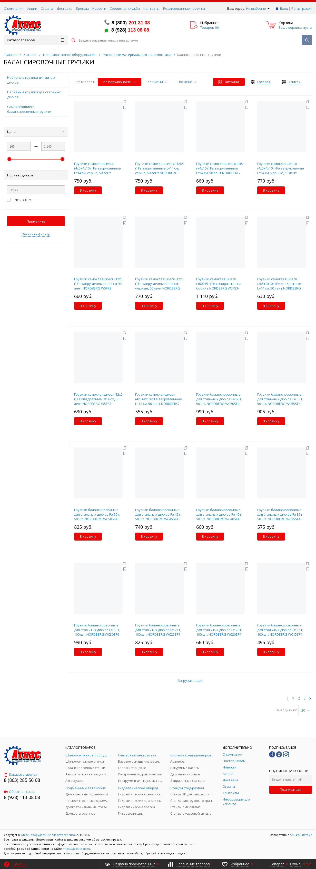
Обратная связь (19, 791)
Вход (284, 8)
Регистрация (301, 8)
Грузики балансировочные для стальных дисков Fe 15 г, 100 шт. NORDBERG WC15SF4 (280, 630)
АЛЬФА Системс (300, 835)
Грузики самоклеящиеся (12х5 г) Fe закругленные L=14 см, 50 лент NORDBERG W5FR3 (98, 284)
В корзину (88, 190)
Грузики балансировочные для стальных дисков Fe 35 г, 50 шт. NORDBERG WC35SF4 (280, 514)
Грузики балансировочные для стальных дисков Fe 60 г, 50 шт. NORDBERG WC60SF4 (219, 399)
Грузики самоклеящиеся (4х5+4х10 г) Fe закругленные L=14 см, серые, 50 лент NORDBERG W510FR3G (97, 170)
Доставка (64, 8)
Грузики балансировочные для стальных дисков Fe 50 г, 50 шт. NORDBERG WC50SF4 (97, 514)
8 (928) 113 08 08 (22, 797)
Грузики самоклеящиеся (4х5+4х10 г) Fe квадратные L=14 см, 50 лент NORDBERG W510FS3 (279, 286)
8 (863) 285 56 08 (22, 780)
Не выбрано (258, 8)
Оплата (47, 8)
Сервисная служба (125, 8)
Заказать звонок (20, 774)
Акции (32, 8)
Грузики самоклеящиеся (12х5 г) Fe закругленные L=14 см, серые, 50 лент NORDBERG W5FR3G (159, 170)
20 (305, 710)
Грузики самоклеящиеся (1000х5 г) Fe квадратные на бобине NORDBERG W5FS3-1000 (218, 286)
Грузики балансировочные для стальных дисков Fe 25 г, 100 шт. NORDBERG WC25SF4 (158, 630)
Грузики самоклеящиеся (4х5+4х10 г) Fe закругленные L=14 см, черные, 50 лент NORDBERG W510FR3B (280, 170)
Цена (36, 131)
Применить (36, 221)
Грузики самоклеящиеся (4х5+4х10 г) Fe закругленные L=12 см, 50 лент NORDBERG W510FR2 (158, 401)
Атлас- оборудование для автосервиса (48, 835)
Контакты (151, 8)
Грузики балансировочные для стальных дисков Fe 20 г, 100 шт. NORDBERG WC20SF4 (219, 630)
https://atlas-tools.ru (76, 849)
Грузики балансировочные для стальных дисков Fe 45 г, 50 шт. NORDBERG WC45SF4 (158, 514)
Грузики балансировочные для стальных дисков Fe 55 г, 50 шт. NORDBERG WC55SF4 (280, 399)
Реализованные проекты (184, 8)
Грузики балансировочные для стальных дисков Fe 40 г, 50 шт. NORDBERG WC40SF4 (219, 514)
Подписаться (290, 789)
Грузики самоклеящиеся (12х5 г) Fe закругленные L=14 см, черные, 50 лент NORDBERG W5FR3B (159, 286)
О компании (14, 8)
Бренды (82, 8)
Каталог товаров (35, 40)
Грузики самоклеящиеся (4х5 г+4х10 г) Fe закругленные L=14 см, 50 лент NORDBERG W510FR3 (219, 170)
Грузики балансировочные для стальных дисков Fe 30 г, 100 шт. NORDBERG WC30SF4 (97, 630)
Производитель (36, 175)
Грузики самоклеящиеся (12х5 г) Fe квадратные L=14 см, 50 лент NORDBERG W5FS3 (98, 399)
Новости (99, 8)
